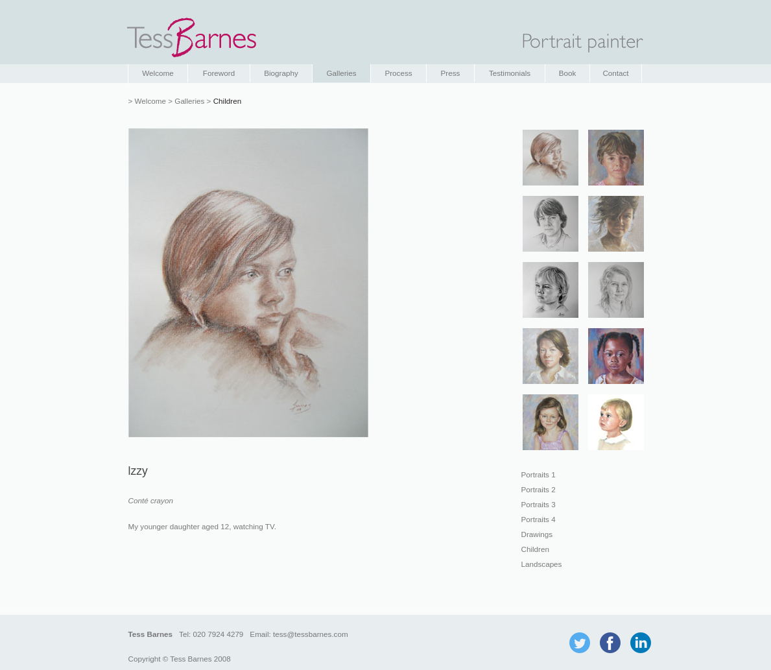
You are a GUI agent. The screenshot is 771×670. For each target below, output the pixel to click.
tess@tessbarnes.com (310, 634)
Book (567, 73)
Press (450, 73)
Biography (281, 73)
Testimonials (509, 73)
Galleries (341, 73)
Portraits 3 (538, 504)
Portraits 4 (538, 519)
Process (398, 73)
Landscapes (541, 564)
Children (535, 549)
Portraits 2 (538, 489)
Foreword (219, 73)
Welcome (157, 73)
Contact (615, 73)
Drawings (537, 534)
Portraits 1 (538, 474)
